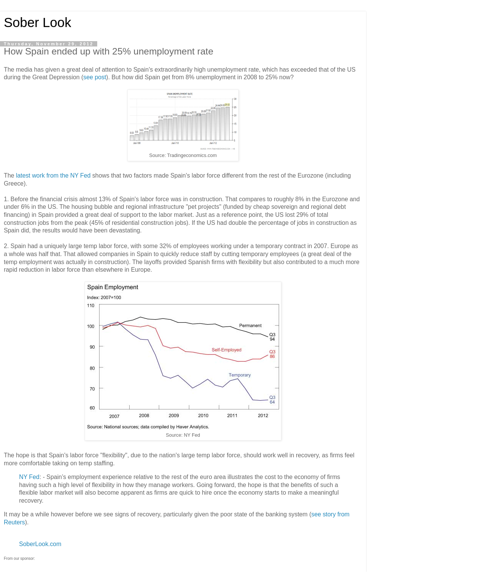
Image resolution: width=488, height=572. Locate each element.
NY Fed (29, 477)
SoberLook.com (40, 544)
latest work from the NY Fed (53, 175)
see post (94, 77)
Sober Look (37, 22)
